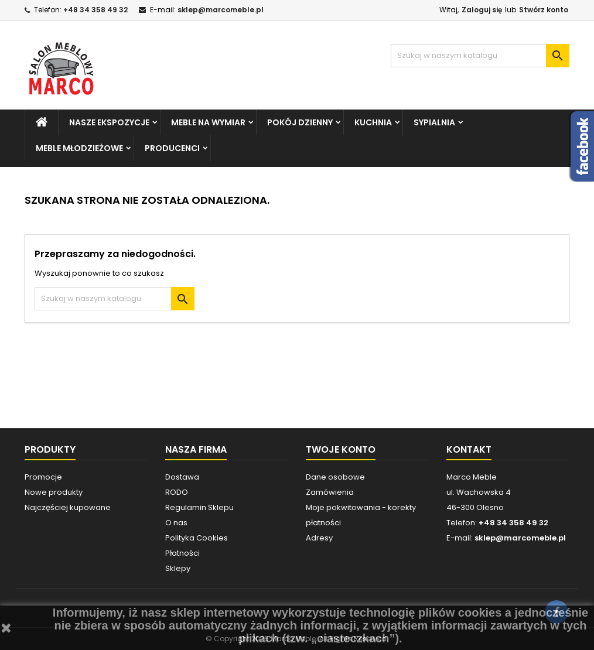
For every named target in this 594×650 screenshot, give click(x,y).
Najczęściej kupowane (68, 507)
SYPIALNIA (434, 122)
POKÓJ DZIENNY (300, 122)
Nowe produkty (54, 492)
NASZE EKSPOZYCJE (109, 122)
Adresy (319, 537)
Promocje (43, 477)
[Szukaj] (480, 55)
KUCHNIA (373, 122)
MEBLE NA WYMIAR (208, 122)
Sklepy (177, 568)
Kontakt (468, 449)
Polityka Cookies (196, 537)
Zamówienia (330, 492)
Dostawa (182, 477)
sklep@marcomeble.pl (220, 10)
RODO (176, 492)
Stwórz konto (543, 10)
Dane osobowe (335, 477)
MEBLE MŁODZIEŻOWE (79, 148)
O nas (176, 522)
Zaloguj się (482, 10)
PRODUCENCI (172, 148)
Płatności (182, 553)
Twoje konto (340, 449)
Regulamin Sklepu (199, 507)
